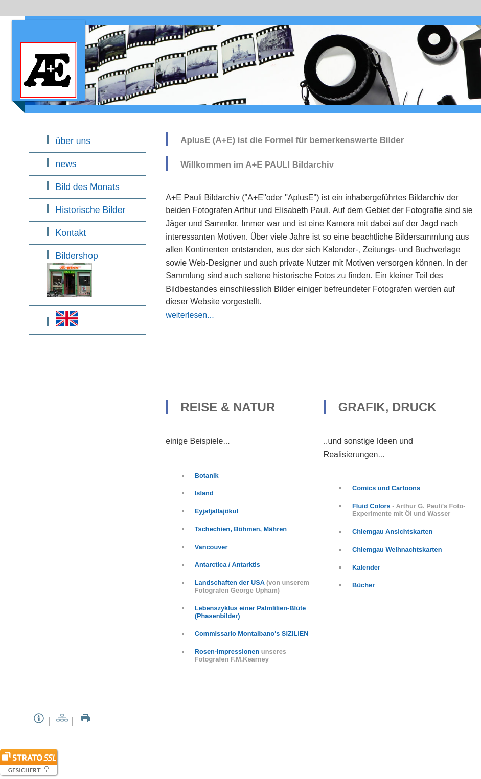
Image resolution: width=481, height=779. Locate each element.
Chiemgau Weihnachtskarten (397, 549)
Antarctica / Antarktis (227, 565)
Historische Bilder (91, 210)
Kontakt (71, 233)
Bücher (363, 585)
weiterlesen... (190, 315)
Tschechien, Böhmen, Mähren (241, 529)
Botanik (207, 475)
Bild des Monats (88, 187)
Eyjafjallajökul (216, 511)
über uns (73, 141)
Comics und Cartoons (386, 488)
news (66, 164)
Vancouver (211, 547)
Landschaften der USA (230, 582)
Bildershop (72, 274)
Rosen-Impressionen (228, 651)
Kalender (366, 567)
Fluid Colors (371, 506)
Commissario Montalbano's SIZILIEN (252, 634)
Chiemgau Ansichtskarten (392, 531)
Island (204, 493)
